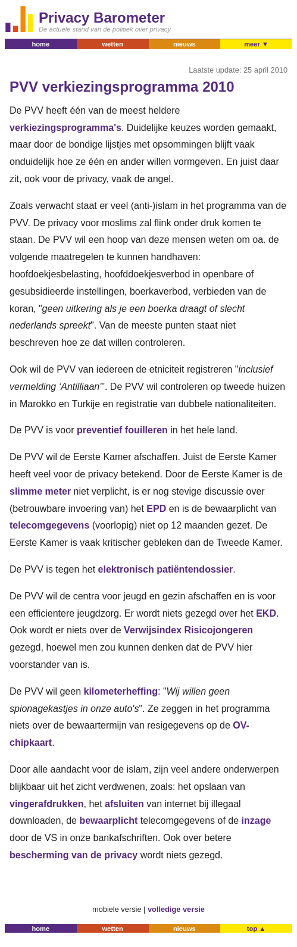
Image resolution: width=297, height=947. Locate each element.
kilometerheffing (121, 691)
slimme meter (40, 491)
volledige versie (176, 909)
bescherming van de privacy (73, 855)
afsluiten (124, 804)
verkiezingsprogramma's (65, 128)
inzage (256, 820)
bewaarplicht (108, 820)
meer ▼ (256, 44)
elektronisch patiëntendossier (165, 569)
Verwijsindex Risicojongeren (188, 630)
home (40, 44)
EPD (156, 509)
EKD (266, 613)
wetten (112, 44)
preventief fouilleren (122, 430)
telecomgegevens (49, 525)
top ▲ (256, 928)
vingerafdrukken (46, 804)
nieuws (184, 44)
